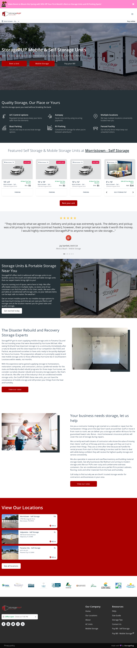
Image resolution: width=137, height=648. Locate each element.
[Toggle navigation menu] (133, 14)
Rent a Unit (14, 63)
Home (88, 611)
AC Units (89, 624)
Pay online (131, 21)
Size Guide (116, 615)
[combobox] (20, 616)
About (88, 620)
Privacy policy (9, 645)
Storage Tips (117, 620)
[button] (3, 624)
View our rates (15, 389)
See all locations (11, 566)
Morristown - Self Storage (107, 150)
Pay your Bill (69, 63)
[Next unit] (133, 192)
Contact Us (116, 624)
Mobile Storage (42, 63)
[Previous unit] (106, 192)
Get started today (12, 311)
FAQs (114, 611)
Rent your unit (68, 203)
